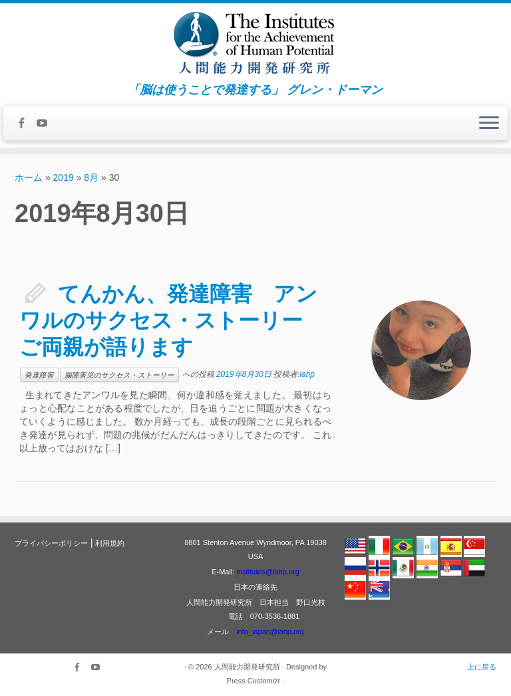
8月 (91, 177)
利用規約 (109, 543)
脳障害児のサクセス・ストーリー (119, 375)
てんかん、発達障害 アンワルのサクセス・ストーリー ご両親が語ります (171, 320)
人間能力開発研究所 (247, 667)
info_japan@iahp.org (270, 632)
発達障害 (39, 375)
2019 (63, 177)
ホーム (29, 177)
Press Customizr (254, 681)
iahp (307, 374)
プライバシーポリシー (51, 543)
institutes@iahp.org (267, 572)
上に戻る (481, 667)
